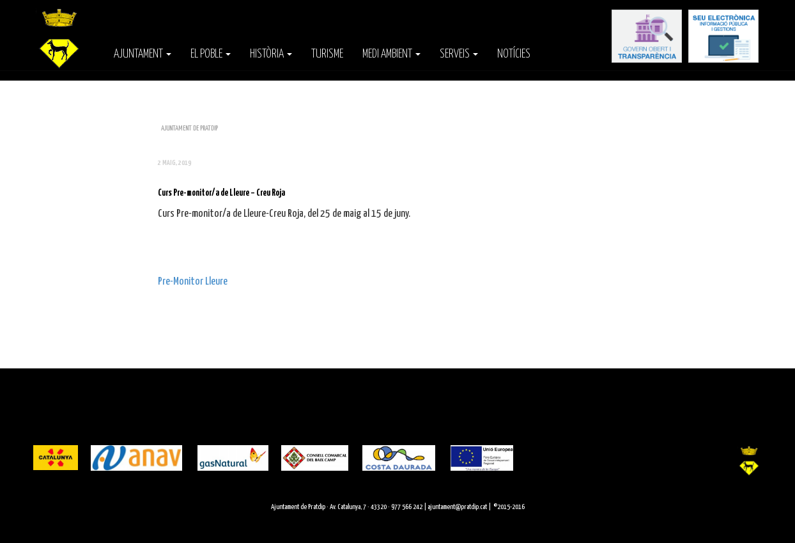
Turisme (327, 54)
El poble (210, 54)
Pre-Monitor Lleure (193, 281)
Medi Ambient (391, 54)
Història (271, 54)
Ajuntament (142, 54)
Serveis (459, 54)
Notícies (513, 54)
